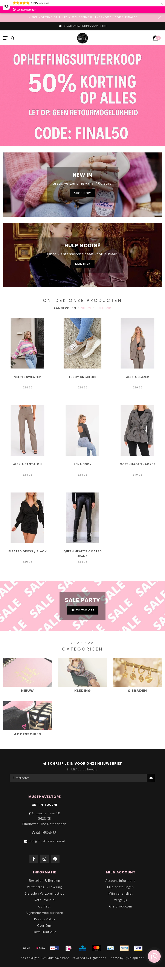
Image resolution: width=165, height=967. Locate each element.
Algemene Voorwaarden (44, 913)
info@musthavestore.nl (47, 841)
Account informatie (120, 881)
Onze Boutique (44, 932)
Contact (44, 906)
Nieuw (86, 308)
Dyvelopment (134, 958)
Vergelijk (120, 900)
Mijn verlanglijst (120, 893)
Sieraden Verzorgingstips (44, 893)
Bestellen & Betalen (44, 881)
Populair (103, 308)
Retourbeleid (44, 900)
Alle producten (120, 906)
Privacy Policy (44, 919)
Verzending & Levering (44, 887)
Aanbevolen (64, 308)
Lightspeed (98, 958)
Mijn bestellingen (120, 887)
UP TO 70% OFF (82, 610)
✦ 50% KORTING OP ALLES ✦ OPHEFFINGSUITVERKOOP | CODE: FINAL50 (82, 17)
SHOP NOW (82, 193)
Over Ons (44, 926)
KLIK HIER (82, 264)
